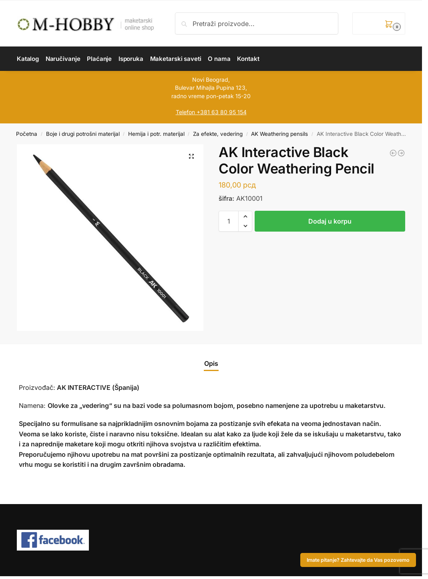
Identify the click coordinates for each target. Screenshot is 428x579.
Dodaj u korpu (330, 221)
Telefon (185, 112)
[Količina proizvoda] (229, 221)
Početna (26, 134)
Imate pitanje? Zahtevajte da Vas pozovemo (358, 560)
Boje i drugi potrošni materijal (83, 134)
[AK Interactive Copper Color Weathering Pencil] (393, 153)
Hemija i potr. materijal (156, 134)
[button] (378, 23)
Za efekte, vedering (218, 134)
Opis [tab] (211, 363)
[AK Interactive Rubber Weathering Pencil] (401, 153)
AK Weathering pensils (279, 134)
